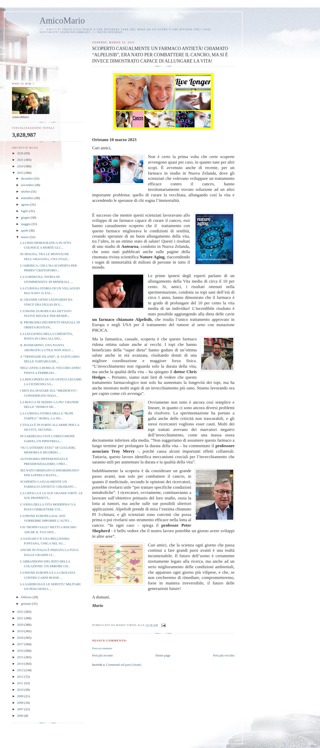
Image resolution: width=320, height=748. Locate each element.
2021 (20, 618)
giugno (26, 217)
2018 (20, 637)
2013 (20, 670)
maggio (26, 224)
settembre (27, 198)
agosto (25, 204)
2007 (20, 709)
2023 (20, 173)
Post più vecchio (223, 655)
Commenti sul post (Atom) (123, 664)
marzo (25, 237)
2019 (20, 631)
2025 (20, 160)
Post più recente (102, 655)
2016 (20, 650)
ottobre (26, 191)
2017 (20, 644)
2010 (20, 689)
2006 (20, 715)
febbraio (27, 597)
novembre (28, 185)
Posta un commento (102, 648)
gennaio (26, 603)
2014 (20, 663)
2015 (20, 657)
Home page (163, 655)
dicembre (27, 178)
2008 (20, 702)
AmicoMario (62, 21)
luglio (25, 211)
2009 (20, 696)
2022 (20, 611)
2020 (20, 624)
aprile (25, 230)
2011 (20, 683)
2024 (20, 166)
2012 (20, 676)
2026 (20, 153)
